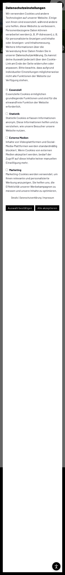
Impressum (48, 197)
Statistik (13, 113)
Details (14, 197)
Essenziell (13, 89)
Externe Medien (17, 137)
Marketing (13, 169)
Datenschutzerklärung (29, 55)
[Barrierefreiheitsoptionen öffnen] (56, 566)
